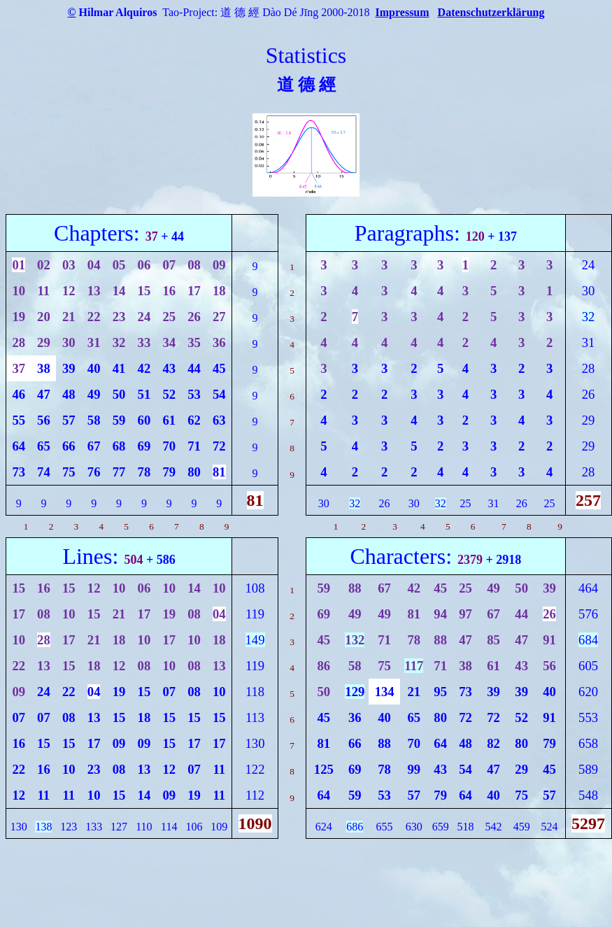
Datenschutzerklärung (491, 12)
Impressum (402, 12)
